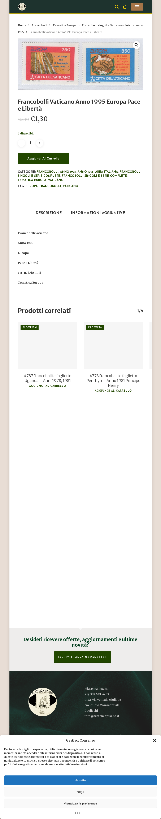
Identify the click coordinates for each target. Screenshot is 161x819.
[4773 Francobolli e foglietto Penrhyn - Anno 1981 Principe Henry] (113, 345)
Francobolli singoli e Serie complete (106, 25)
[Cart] (125, 7)
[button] (155, 740)
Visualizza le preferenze (80, 803)
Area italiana (106, 172)
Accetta (80, 780)
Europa (32, 186)
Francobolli (39, 25)
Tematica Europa (64, 25)
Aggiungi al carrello (43, 158)
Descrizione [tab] (49, 213)
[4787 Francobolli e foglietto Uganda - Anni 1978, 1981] (47, 345)
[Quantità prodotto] (30, 143)
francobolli (50, 186)
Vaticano (56, 180)
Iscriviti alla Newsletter (82, 657)
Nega (80, 792)
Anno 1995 (68, 172)
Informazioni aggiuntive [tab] (98, 213)
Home (22, 25)
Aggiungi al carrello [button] (47, 386)
